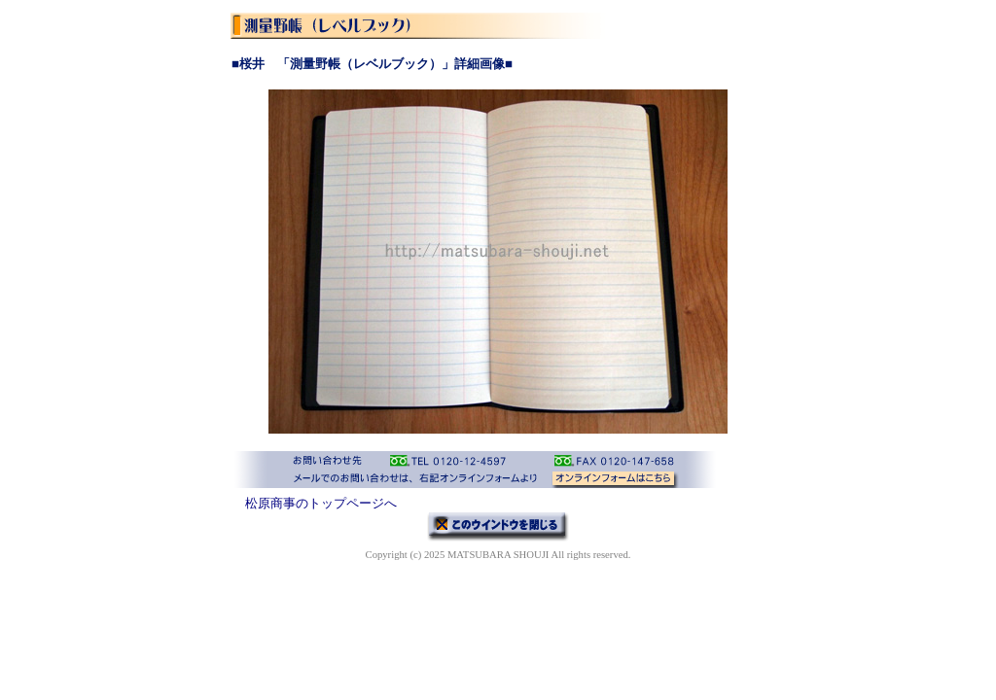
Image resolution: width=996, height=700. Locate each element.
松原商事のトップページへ (321, 503)
